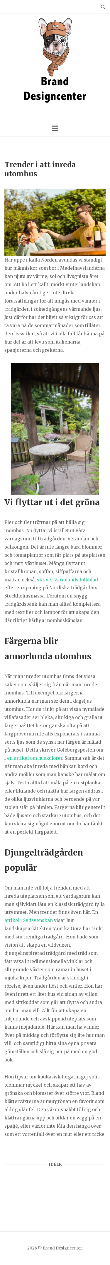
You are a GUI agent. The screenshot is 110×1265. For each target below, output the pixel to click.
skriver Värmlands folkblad (67, 580)
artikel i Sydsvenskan (28, 920)
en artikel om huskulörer (34, 758)
